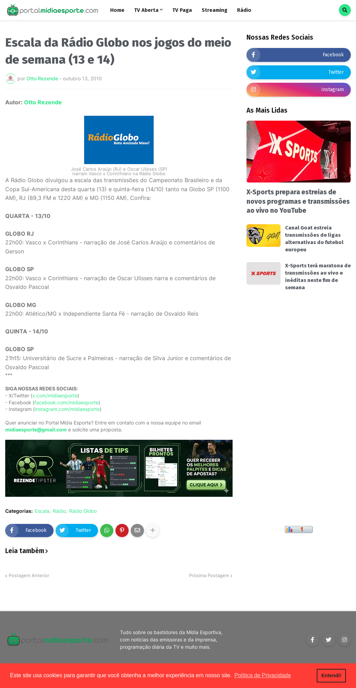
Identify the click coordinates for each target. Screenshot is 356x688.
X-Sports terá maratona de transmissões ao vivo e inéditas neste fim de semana (318, 276)
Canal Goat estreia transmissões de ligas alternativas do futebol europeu (314, 239)
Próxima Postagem (209, 575)
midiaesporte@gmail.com (36, 429)
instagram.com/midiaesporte (67, 409)
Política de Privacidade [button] (262, 675)
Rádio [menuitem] (244, 10)
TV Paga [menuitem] (182, 10)
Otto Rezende (43, 102)
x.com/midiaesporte (55, 395)
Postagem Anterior (29, 575)
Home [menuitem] (117, 10)
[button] (345, 10)
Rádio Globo (83, 511)
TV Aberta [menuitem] (146, 10)
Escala (42, 511)
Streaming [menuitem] (214, 10)
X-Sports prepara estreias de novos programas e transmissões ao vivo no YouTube (298, 201)
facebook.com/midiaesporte (66, 402)
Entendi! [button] (331, 675)
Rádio (59, 511)
